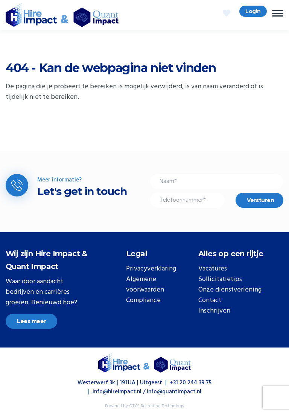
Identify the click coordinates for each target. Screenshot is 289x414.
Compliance (143, 300)
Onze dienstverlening (230, 290)
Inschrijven (214, 311)
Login (253, 11)
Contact (209, 300)
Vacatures (212, 269)
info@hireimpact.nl (117, 391)
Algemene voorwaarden (145, 284)
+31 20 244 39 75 (190, 382)
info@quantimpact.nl (174, 391)
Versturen (260, 200)
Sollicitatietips (220, 279)
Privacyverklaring (151, 269)
